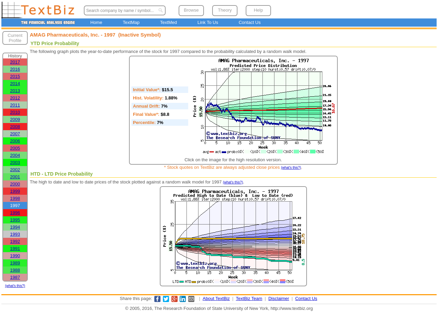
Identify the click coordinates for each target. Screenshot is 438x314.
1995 (15, 219)
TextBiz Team (249, 298)
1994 (15, 227)
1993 (15, 234)
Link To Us (207, 22)
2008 (15, 126)
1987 (15, 277)
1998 (15, 198)
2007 (15, 133)
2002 (15, 169)
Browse (191, 10)
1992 (15, 241)
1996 (15, 212)
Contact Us (249, 22)
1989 (15, 262)
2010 (15, 112)
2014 (15, 83)
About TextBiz (216, 298)
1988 (15, 270)
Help (258, 10)
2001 (15, 176)
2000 (15, 184)
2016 (15, 69)
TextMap (131, 22)
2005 (15, 148)
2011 (15, 105)
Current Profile (15, 38)
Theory (225, 10)
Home (96, 22)
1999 (15, 191)
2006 (15, 141)
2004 (15, 155)
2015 (15, 76)
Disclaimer (278, 298)
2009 (15, 119)
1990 (15, 255)
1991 (15, 248)
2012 (15, 97)
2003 (15, 162)
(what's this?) (15, 286)
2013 (15, 90)
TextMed (168, 22)
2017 (15, 62)
